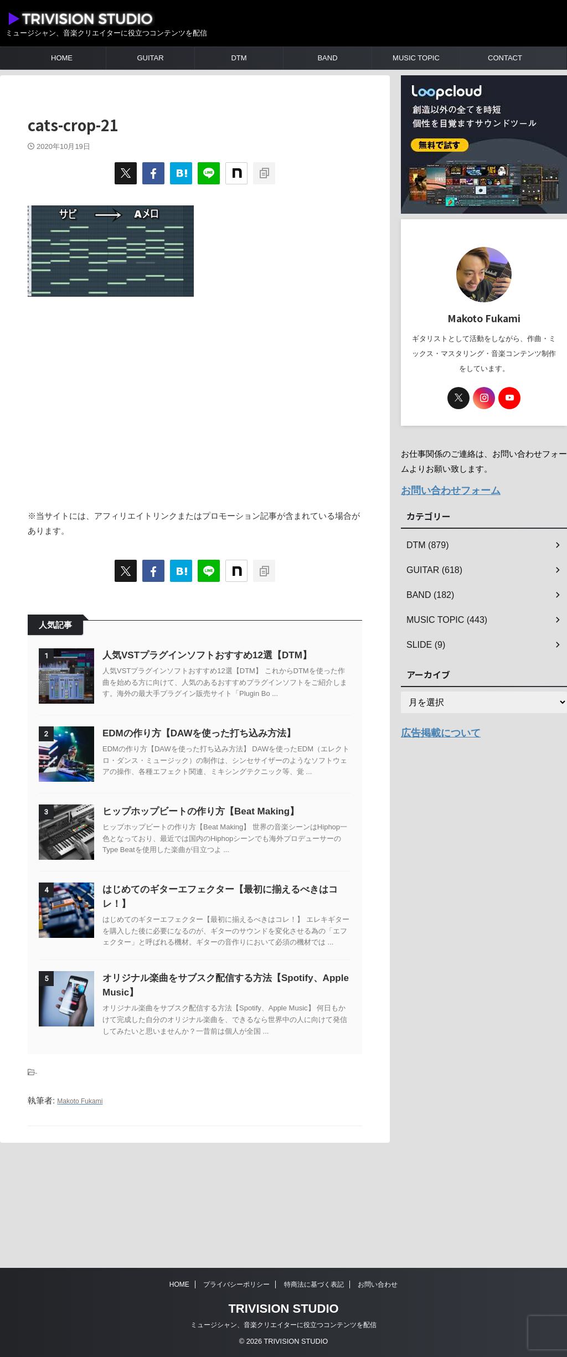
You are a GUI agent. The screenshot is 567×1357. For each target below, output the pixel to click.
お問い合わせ (378, 1284)
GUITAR (150, 58)
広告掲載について (434, 729)
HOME (62, 58)
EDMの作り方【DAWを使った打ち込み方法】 (226, 761)
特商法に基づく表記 (314, 1284)
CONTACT (505, 58)
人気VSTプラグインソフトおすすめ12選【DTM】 (234, 655)
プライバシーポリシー (236, 1284)
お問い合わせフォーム (442, 489)
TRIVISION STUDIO (283, 1308)
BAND (327, 58)
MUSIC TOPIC (416, 58)
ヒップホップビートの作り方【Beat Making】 (228, 866)
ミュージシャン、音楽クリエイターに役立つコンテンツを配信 (283, 1325)
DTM (238, 58)
